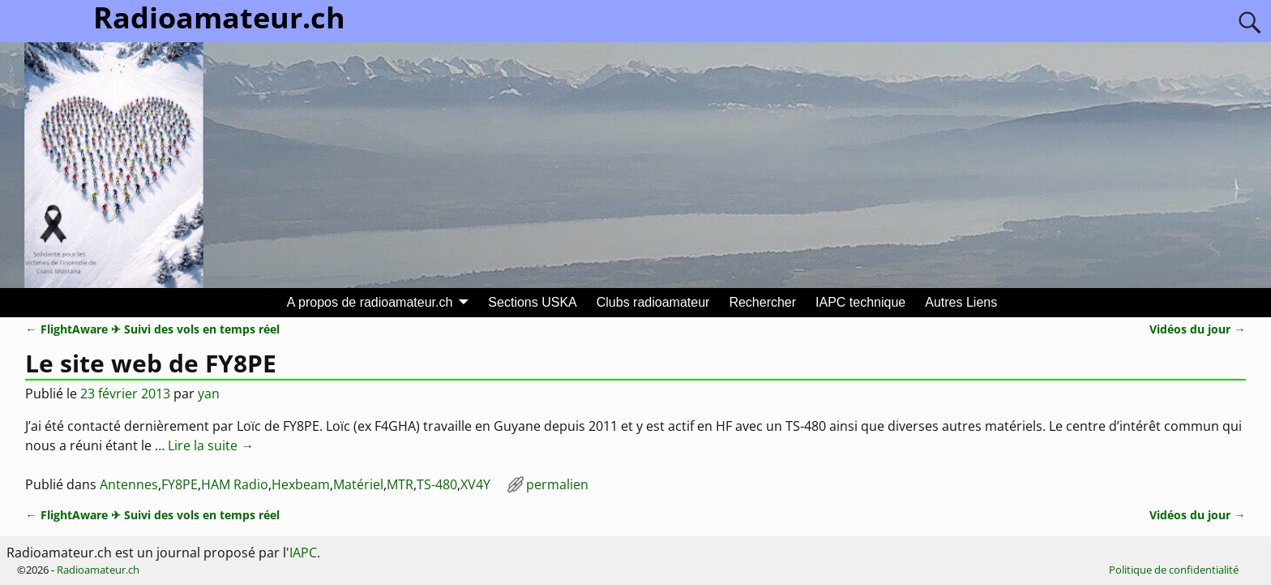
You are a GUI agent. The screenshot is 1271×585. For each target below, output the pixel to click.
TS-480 (437, 484)
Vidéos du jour (1197, 329)
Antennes (129, 484)
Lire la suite (211, 445)
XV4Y (475, 484)
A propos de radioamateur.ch (370, 302)
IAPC (303, 552)
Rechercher (762, 302)
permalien (557, 484)
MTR (400, 484)
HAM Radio (234, 484)
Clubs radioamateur (653, 302)
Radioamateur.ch (98, 569)
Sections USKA (532, 302)
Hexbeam (301, 484)
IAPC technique (860, 302)
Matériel (358, 484)
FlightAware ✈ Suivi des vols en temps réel (152, 329)
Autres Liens (961, 302)
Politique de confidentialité (1174, 569)
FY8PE (179, 484)
